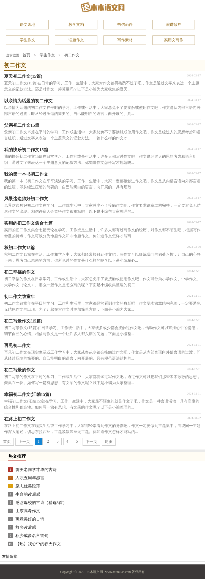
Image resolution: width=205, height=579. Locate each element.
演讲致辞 (173, 25)
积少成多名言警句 (31, 535)
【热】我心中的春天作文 (38, 543)
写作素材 (125, 40)
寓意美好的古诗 (29, 519)
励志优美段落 (27, 486)
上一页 (24, 441)
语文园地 (27, 25)
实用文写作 (173, 40)
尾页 (109, 441)
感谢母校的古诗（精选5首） (41, 502)
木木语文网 (94, 572)
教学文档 (76, 25)
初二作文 (72, 55)
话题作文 (76, 40)
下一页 (91, 441)
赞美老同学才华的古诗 (36, 469)
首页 (26, 55)
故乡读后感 (25, 527)
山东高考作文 (27, 510)
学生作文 (27, 40)
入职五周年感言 (29, 477)
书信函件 (125, 25)
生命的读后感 (27, 494)
